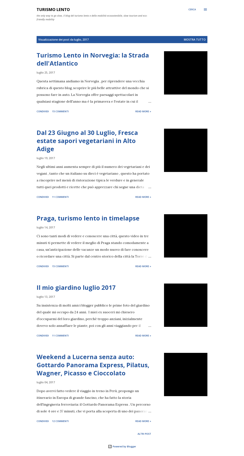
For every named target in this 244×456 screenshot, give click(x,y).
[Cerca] (192, 9)
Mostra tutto (195, 39)
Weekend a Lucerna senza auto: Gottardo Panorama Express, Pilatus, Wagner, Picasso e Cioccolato (93, 365)
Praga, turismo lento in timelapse (88, 218)
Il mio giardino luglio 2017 (76, 287)
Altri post (144, 433)
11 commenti (60, 196)
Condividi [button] (43, 111)
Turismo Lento (53, 9)
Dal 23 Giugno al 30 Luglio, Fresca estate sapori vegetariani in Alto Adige (87, 140)
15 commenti (60, 111)
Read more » (143, 111)
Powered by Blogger (122, 446)
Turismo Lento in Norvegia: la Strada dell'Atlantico (93, 59)
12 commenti (60, 421)
